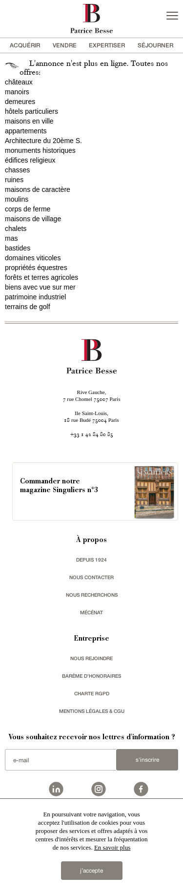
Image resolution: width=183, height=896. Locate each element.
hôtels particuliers (31, 111)
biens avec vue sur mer (40, 287)
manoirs (17, 92)
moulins (16, 199)
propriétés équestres (36, 267)
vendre (65, 45)
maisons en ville (29, 121)
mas (11, 238)
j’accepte (91, 870)
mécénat (91, 612)
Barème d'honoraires (91, 676)
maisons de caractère (37, 189)
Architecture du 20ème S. (43, 141)
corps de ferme (27, 209)
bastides (17, 248)
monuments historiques (40, 150)
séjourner (155, 45)
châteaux (19, 82)
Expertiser (107, 45)
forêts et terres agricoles (41, 277)
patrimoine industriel (35, 297)
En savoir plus (112, 847)
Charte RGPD (91, 693)
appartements (26, 131)
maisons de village (33, 219)
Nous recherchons (92, 595)
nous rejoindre (91, 658)
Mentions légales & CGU (91, 711)
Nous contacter (91, 577)
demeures (20, 101)
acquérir (25, 45)
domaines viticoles (33, 258)
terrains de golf (27, 307)
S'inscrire (147, 759)
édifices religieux (30, 160)
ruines (14, 180)
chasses (17, 170)
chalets (15, 228)
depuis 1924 (91, 560)
